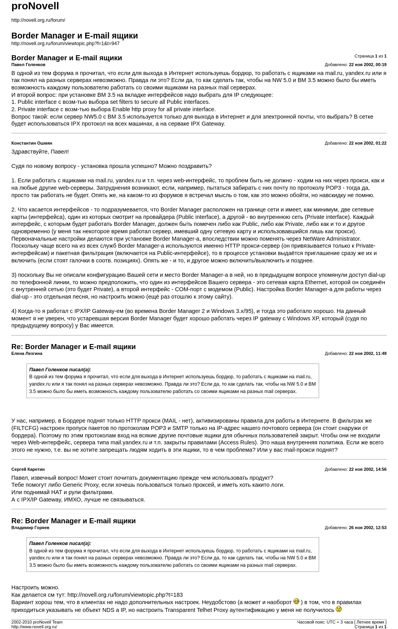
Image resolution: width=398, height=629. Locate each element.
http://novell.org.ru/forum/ (38, 20)
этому (205, 297)
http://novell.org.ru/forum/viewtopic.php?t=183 (125, 595)
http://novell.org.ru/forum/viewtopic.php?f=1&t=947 (65, 43)
